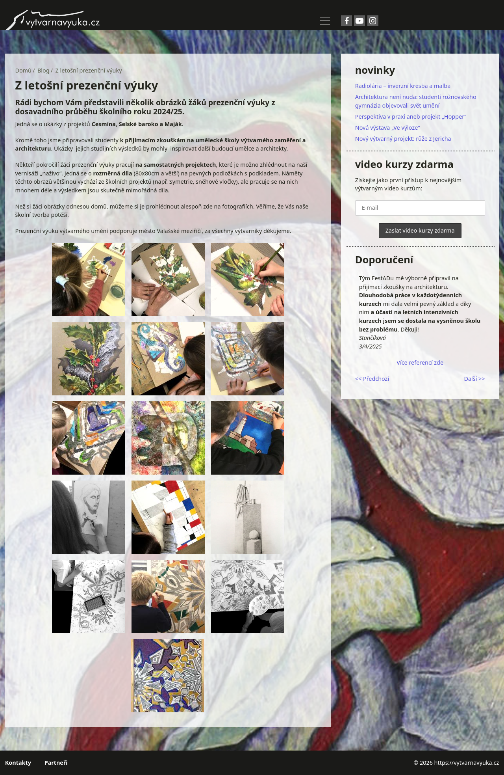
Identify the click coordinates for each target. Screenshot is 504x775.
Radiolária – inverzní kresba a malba (403, 85)
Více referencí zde (420, 362)
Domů (23, 70)
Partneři (56, 762)
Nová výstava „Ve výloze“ (387, 127)
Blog (43, 70)
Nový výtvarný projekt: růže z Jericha (403, 138)
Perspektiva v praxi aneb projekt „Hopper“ (411, 116)
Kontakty (18, 762)
